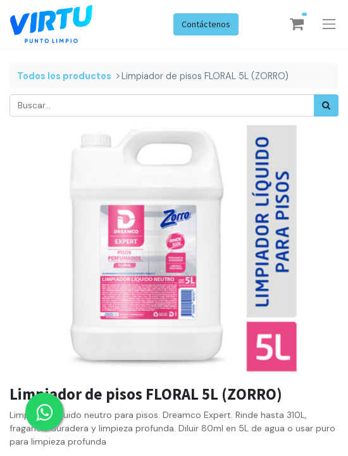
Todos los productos (64, 76)
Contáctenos (206, 24)
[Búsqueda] (326, 105)
